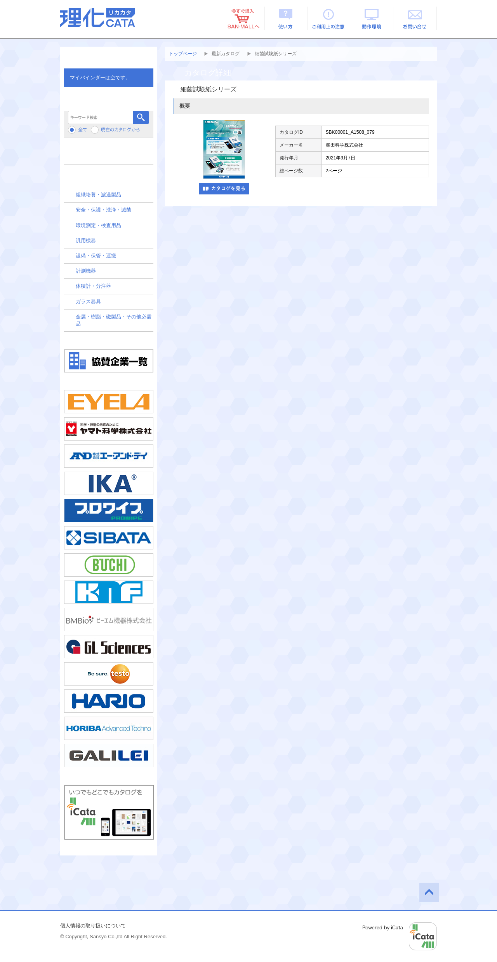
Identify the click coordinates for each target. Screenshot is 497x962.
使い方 (286, 18)
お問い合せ (415, 18)
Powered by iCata (400, 936)
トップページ (183, 53)
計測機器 (86, 271)
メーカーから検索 (108, 154)
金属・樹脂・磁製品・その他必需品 (113, 320)
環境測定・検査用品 (98, 225)
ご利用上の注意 (329, 18)
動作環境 (372, 18)
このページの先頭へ (429, 892)
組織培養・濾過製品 (98, 195)
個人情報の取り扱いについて (93, 926)
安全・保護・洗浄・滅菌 (103, 210)
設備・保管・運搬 (96, 256)
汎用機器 (86, 240)
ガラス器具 (88, 301)
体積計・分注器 (93, 286)
